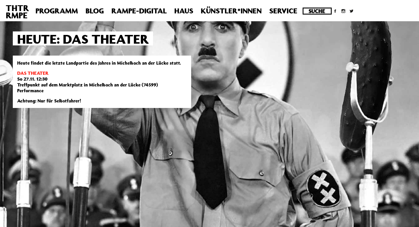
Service (283, 10)
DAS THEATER (33, 73)
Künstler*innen (231, 10)
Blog (95, 10)
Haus (183, 10)
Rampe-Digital (139, 10)
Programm (56, 10)
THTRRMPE (17, 12)
